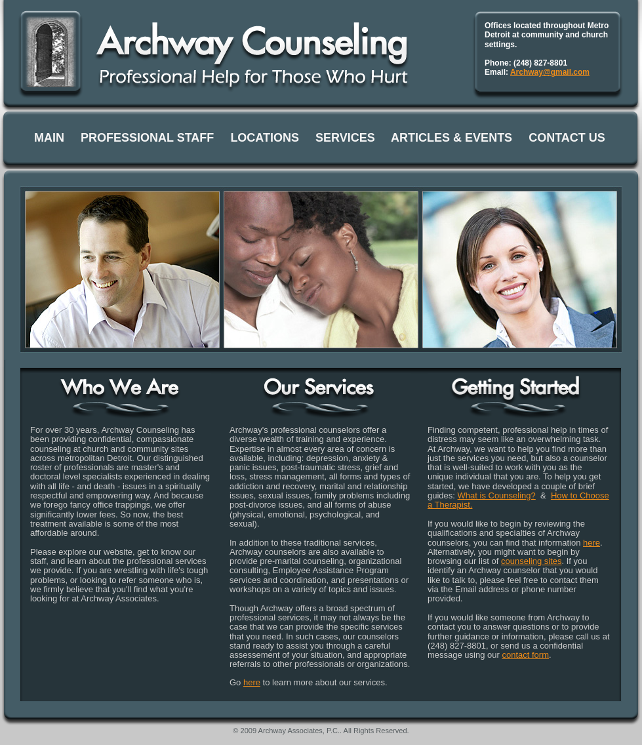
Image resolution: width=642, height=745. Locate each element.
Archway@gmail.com (550, 72)
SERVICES (345, 137)
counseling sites (531, 561)
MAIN (49, 137)
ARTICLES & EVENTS (451, 137)
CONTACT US (567, 137)
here (251, 682)
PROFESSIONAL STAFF (147, 137)
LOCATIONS (264, 137)
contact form (525, 655)
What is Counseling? (497, 495)
